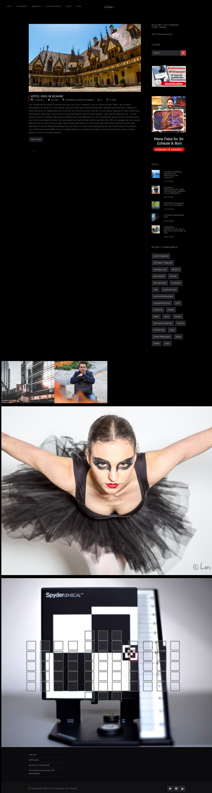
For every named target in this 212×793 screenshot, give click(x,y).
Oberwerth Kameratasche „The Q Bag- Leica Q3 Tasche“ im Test (175, 230)
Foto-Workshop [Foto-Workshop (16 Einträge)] (160, 283)
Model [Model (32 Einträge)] (156, 316)
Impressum (34, 760)
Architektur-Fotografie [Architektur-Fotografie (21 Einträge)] (163, 263)
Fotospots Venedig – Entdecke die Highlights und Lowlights (173, 174)
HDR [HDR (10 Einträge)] (155, 290)
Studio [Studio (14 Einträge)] (178, 337)
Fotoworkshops (53, 6)
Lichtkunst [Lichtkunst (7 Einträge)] (158, 310)
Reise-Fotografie (86, 100)
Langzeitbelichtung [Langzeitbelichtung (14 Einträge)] (162, 303)
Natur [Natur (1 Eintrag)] (166, 316)
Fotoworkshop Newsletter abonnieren (42, 772)
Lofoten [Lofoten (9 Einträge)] (171, 310)
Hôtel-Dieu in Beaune (47, 96)
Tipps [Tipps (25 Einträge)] (167, 343)
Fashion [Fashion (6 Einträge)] (173, 276)
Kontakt (33, 755)
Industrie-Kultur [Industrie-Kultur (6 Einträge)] (169, 290)
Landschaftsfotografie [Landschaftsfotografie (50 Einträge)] (163, 296)
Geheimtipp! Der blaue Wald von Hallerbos (174, 204)
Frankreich (70, 100)
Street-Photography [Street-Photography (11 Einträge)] (162, 337)
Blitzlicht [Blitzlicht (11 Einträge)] (175, 269)
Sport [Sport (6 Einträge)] (172, 330)
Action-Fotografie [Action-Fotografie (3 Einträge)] (161, 256)
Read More (36, 139)
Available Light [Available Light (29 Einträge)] (160, 269)
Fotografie (21, 6)
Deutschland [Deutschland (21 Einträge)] (159, 276)
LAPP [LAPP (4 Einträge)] (177, 303)
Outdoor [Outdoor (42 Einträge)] (177, 316)
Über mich (36, 6)
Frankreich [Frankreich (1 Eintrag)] (176, 283)
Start (9, 6)
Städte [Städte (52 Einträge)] (156, 343)
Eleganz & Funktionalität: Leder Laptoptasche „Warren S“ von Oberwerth (174, 190)
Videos (69, 6)
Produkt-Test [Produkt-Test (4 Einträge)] (159, 330)
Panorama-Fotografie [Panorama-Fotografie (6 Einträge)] (163, 323)
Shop (79, 6)
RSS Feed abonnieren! (162, 34)
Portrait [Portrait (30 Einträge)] (180, 323)
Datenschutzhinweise (39, 765)
